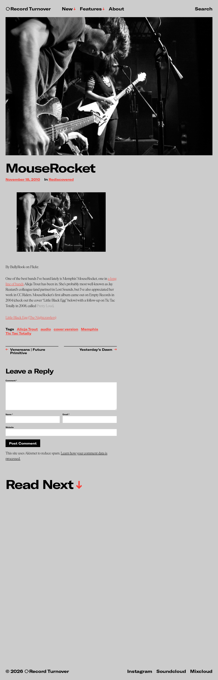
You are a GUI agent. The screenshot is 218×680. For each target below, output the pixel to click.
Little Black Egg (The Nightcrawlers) (31, 317)
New (67, 8)
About (116, 8)
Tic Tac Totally (18, 333)
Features (91, 8)
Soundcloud (171, 671)
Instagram (139, 671)
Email (66, 414)
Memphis (89, 329)
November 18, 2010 (23, 179)
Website (10, 427)
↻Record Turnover (28, 8)
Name (9, 414)
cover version (66, 329)
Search (203, 8)
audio (46, 329)
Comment (11, 381)
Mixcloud (201, 671)
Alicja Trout (27, 329)
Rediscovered (61, 179)
